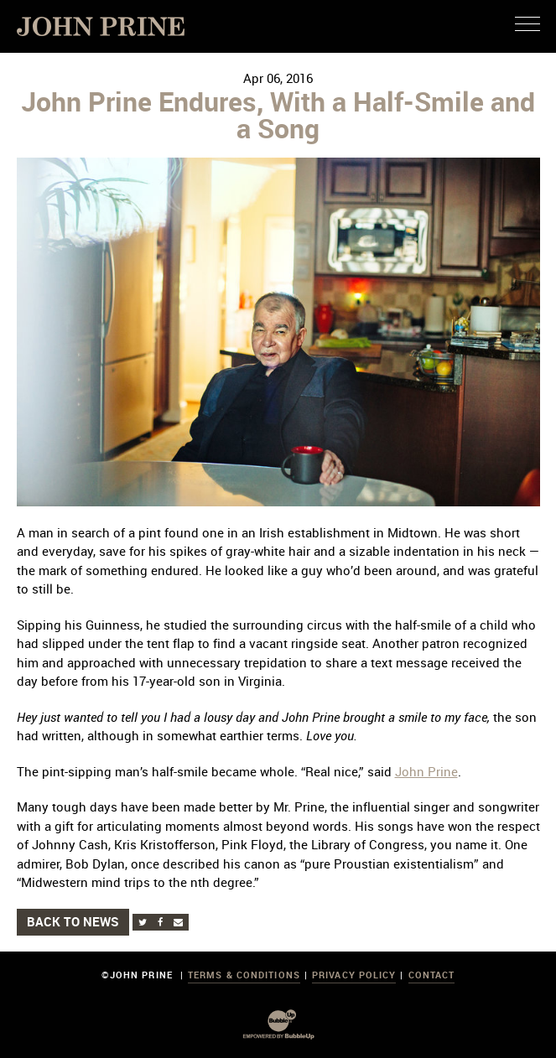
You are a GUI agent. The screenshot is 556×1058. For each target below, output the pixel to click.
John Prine (426, 771)
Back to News (73, 921)
